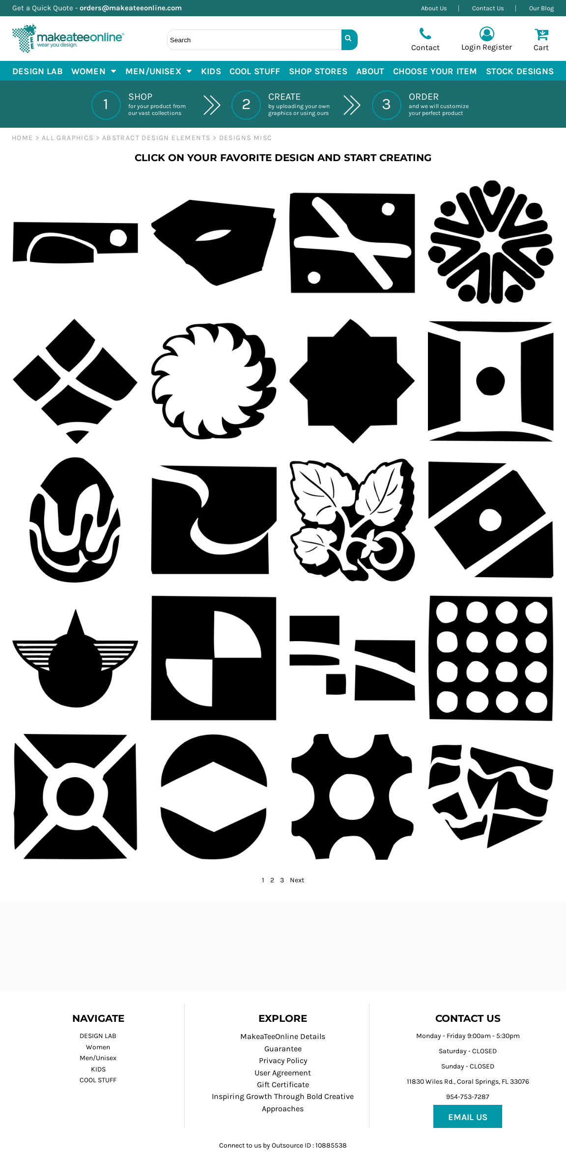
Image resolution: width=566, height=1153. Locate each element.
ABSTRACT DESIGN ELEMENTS (156, 138)
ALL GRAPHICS (68, 138)
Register (497, 47)
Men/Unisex (98, 1058)
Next (297, 880)
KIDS (98, 1069)
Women (98, 1047)
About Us (434, 8)
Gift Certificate (283, 1084)
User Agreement (283, 1072)
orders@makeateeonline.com (135, 7)
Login (471, 47)
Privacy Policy (283, 1060)
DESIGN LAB (98, 1036)
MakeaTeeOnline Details (282, 1036)
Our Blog (541, 8)
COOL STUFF (98, 1080)
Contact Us (488, 8)
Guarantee (283, 1048)
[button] (94, 71)
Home (22, 138)
